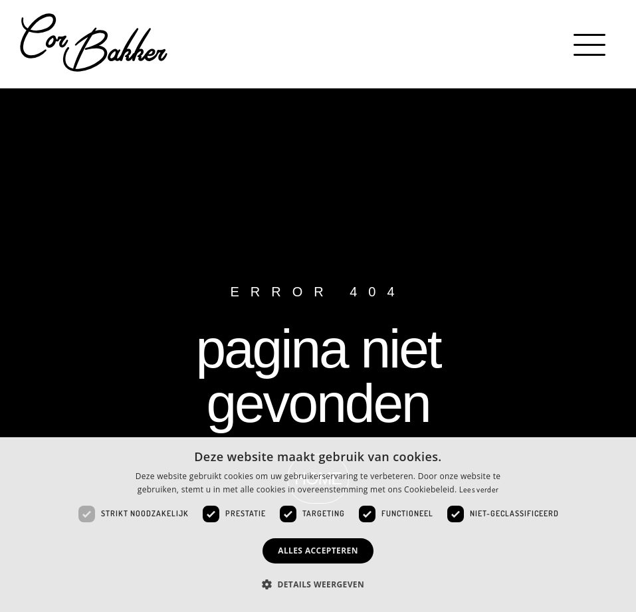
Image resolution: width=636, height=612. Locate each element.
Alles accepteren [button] (318, 550)
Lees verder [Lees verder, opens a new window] (478, 489)
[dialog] (318, 524)
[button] (591, 44)
